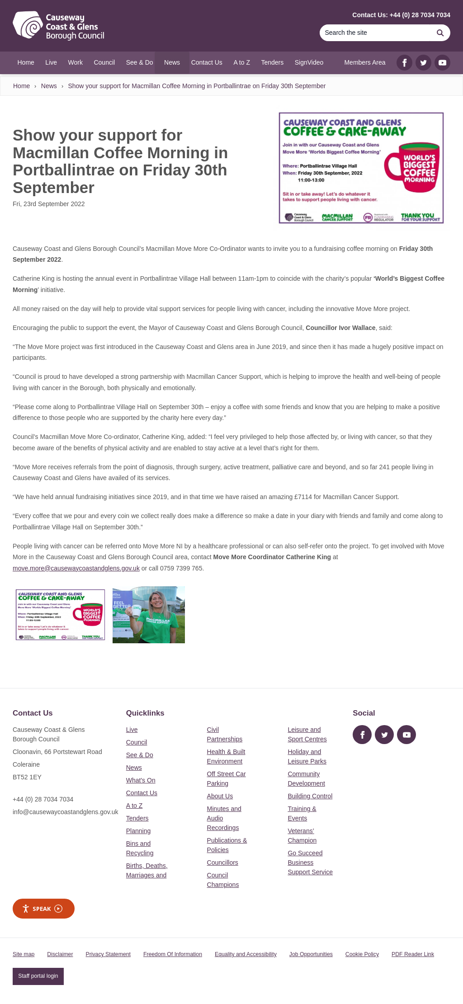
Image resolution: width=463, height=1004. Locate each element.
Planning (138, 830)
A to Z (134, 805)
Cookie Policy (362, 954)
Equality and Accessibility (246, 954)
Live (132, 729)
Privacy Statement (108, 954)
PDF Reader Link (413, 954)
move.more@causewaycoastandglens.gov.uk (76, 568)
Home (21, 86)
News (49, 86)
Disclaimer (60, 954)
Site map (23, 954)
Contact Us (141, 793)
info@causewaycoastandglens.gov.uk (65, 811)
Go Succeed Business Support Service (310, 862)
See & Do (139, 755)
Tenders (137, 818)
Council (136, 742)
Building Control (310, 796)
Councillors (222, 862)
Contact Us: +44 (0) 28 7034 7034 (401, 15)
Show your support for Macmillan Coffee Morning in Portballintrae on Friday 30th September (197, 86)
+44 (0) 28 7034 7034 (43, 799)
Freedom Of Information (172, 954)
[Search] (375, 32)
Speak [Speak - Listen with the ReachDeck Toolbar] (42, 909)
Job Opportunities (311, 954)
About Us (220, 796)
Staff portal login (38, 976)
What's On (141, 780)
